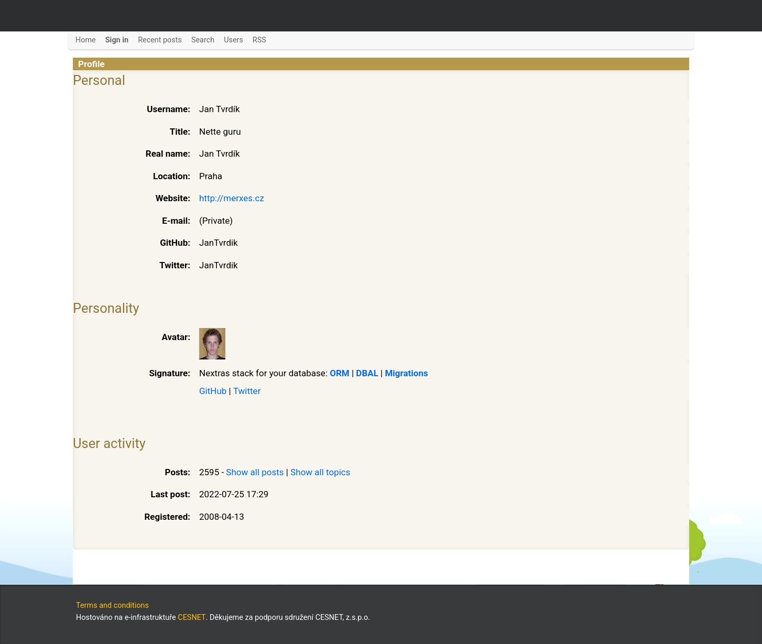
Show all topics (320, 472)
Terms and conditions (112, 605)
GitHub (212, 391)
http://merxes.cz (231, 198)
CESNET (191, 617)
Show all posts (255, 472)
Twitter (246, 391)
